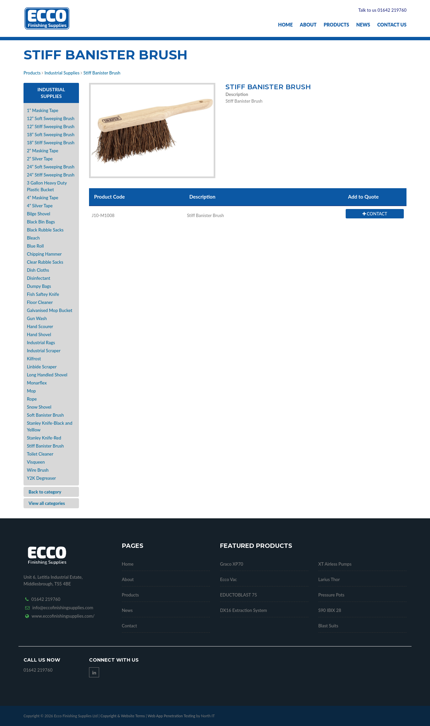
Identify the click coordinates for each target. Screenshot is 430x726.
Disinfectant (38, 278)
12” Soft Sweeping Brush (51, 118)
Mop (31, 391)
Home (285, 25)
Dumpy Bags (39, 286)
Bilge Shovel (38, 213)
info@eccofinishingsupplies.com (62, 607)
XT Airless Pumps (335, 564)
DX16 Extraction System (243, 610)
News (363, 25)
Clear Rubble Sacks (45, 262)
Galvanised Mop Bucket (49, 310)
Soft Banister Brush (45, 415)
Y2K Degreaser (41, 478)
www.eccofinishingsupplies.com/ (63, 616)
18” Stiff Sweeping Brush (51, 142)
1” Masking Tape (42, 110)
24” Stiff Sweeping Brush (51, 174)
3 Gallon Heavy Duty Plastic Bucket (47, 186)
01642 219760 (45, 599)
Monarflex (37, 382)
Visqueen (36, 462)
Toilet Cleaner (40, 454)
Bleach (33, 238)
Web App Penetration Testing (172, 716)
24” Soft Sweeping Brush (51, 166)
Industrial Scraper (43, 350)
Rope (32, 399)
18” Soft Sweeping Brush (51, 134)
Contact (129, 625)
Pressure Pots (331, 595)
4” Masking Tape (42, 197)
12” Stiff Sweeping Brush (51, 126)
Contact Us (391, 25)
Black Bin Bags (41, 221)
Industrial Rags (41, 342)
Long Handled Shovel (47, 374)
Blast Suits (328, 625)
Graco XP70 (231, 564)
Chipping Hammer (44, 254)
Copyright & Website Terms (122, 716)
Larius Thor (329, 579)
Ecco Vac (228, 579)
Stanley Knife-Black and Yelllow (49, 426)
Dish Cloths (38, 270)
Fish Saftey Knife (43, 294)
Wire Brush (38, 470)
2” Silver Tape (40, 158)
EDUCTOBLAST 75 (238, 595)
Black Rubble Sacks (45, 229)
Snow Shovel (39, 407)
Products (336, 25)
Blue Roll (35, 246)
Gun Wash (37, 318)
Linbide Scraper (41, 366)
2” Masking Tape (42, 150)
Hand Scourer (40, 326)
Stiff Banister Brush (101, 72)
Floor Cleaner (40, 302)
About (308, 25)
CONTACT (374, 213)
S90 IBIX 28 (329, 610)
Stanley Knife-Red (44, 437)
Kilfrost (34, 358)
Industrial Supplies (61, 72)
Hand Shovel (39, 334)
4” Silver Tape (40, 205)
